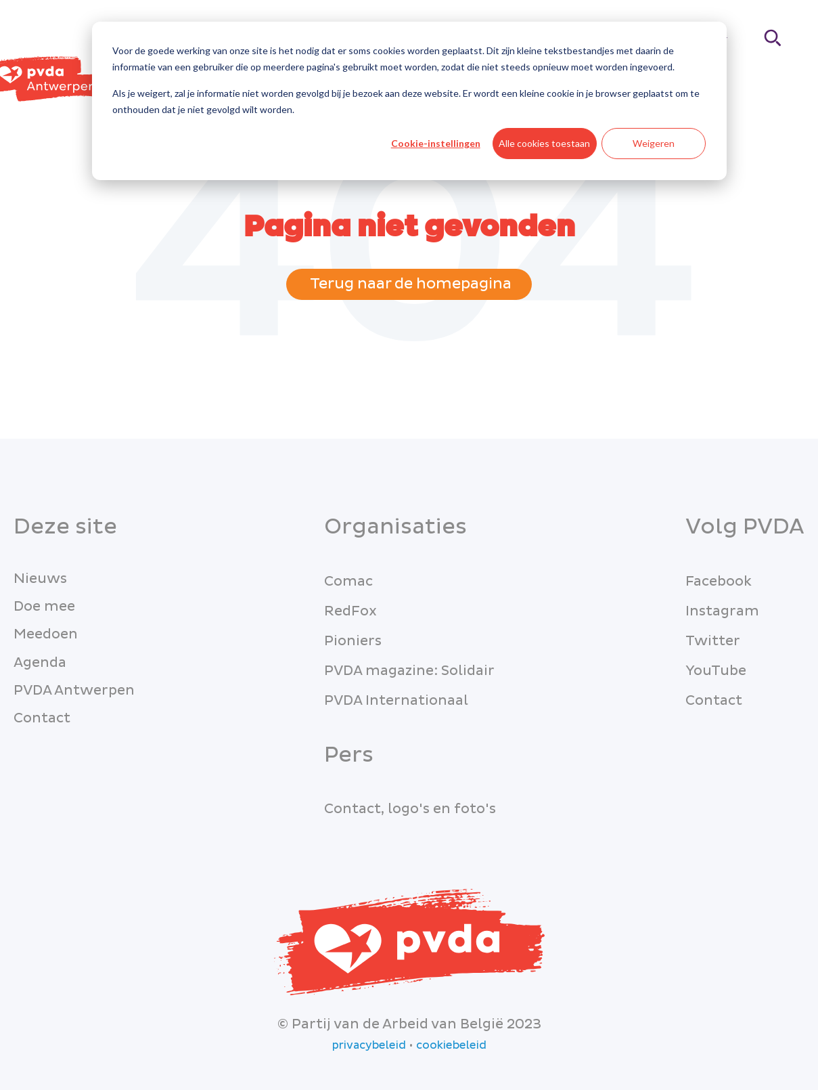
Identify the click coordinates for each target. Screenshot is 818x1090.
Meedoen (46, 634)
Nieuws (40, 579)
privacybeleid (369, 1045)
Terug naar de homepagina (409, 284)
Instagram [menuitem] (722, 611)
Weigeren (654, 143)
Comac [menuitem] (348, 581)
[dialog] (409, 101)
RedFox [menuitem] (350, 611)
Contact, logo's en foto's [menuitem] (410, 809)
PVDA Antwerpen (74, 690)
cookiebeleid (451, 1045)
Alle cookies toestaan (544, 143)
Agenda (40, 663)
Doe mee (44, 606)
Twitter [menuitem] (712, 641)
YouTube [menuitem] (715, 671)
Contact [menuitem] (713, 701)
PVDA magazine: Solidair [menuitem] (409, 671)
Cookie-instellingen (435, 143)
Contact (42, 718)
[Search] (773, 37)
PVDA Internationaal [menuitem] (396, 701)
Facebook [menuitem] (718, 581)
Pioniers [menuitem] (353, 641)
